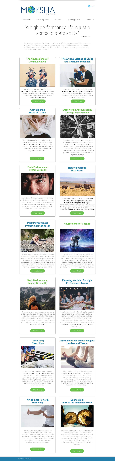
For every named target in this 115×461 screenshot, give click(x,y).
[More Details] (38, 101)
